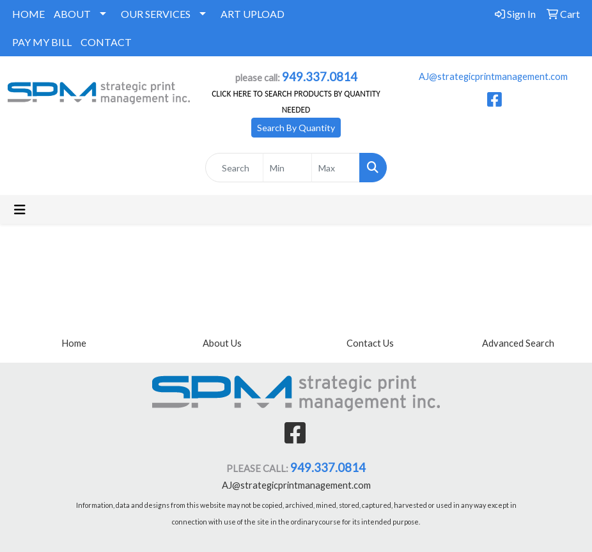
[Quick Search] (234, 167)
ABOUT (72, 14)
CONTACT (106, 42)
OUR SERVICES (156, 14)
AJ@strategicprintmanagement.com (493, 76)
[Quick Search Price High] (336, 167)
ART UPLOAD (252, 14)
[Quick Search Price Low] (287, 167)
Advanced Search (518, 343)
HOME (28, 14)
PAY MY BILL (42, 42)
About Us (222, 343)
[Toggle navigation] (19, 209)
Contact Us (370, 343)
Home (73, 343)
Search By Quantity (296, 127)
